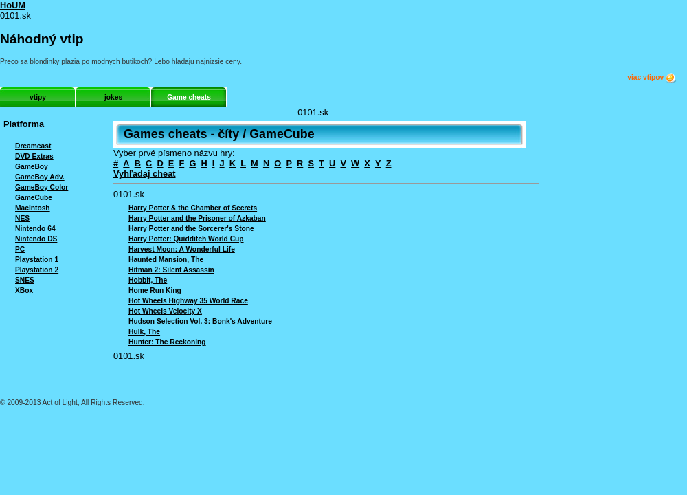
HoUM (12, 5)
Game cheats (189, 97)
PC (20, 249)
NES (22, 218)
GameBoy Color (41, 187)
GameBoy (31, 166)
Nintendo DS (36, 239)
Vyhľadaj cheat (144, 173)
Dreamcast (33, 146)
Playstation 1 (36, 259)
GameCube (33, 197)
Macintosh (32, 208)
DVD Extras (34, 156)
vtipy (38, 97)
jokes (113, 97)
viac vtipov (652, 77)
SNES (24, 280)
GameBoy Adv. (40, 177)
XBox (24, 290)
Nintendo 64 (35, 228)
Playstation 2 (36, 270)
